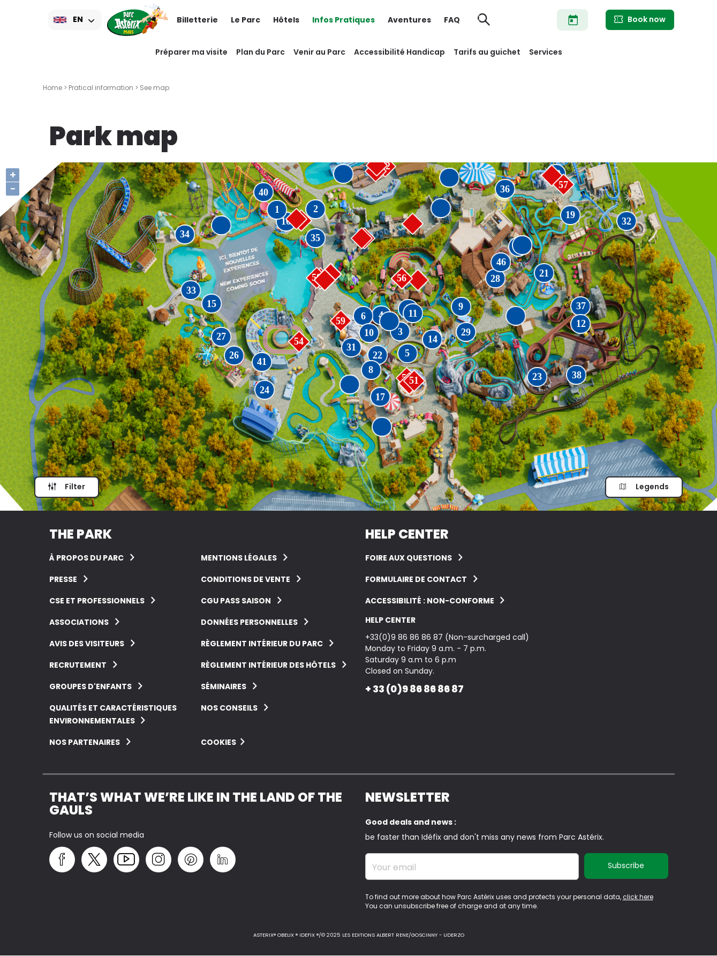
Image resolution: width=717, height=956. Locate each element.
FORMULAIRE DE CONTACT (416, 579)
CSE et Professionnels (97, 600)
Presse (63, 579)
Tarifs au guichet (487, 52)
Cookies (218, 742)
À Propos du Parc (86, 557)
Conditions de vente (245, 579)
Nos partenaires (84, 742)
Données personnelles (249, 622)
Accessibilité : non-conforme (430, 600)
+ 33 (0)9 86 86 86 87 (414, 689)
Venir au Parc (319, 52)
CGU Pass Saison (236, 600)
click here (638, 896)
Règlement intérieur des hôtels (268, 665)
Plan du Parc (260, 52)
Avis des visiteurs (86, 643)
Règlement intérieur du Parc (262, 643)
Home (52, 87)
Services (545, 52)
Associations (79, 622)
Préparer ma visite (191, 52)
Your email (394, 867)
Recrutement (78, 665)
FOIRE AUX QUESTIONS (408, 557)
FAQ (452, 19)
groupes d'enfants (90, 686)
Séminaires (223, 686)
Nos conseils (229, 708)
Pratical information (101, 87)
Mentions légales (239, 557)
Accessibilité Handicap (399, 52)
